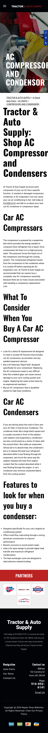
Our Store (8, 673)
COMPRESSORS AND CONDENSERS (22, 104)
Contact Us (9, 678)
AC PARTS (22, 101)
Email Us (40, 692)
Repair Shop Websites (33, 707)
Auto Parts (9, 669)
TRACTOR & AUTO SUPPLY (18, 97)
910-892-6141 (9, 203)
